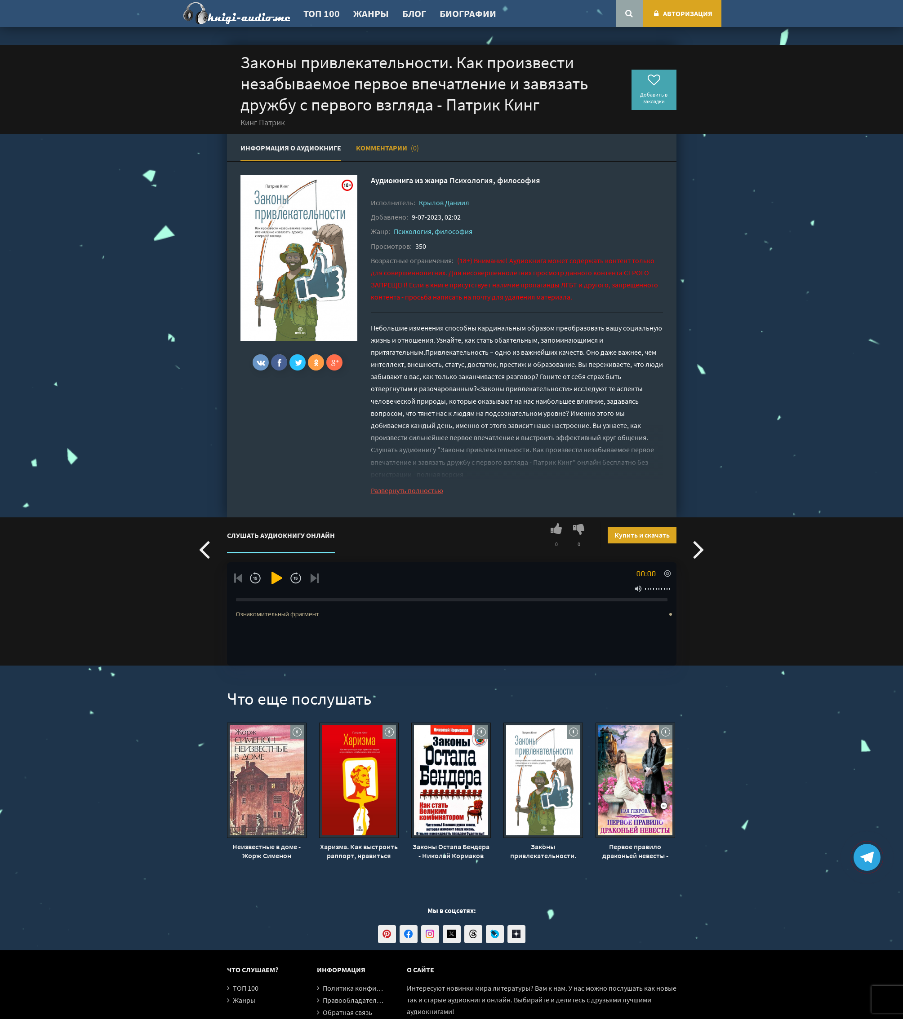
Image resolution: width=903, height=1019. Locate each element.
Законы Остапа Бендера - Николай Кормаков (451, 851)
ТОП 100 (321, 13)
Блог (414, 13)
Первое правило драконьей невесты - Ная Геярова (635, 851)
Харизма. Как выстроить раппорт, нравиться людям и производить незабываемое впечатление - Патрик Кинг (359, 851)
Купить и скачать (642, 534)
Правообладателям (354, 1000)
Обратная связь (347, 1012)
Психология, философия (494, 180)
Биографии (468, 13)
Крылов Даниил (444, 202)
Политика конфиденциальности (374, 988)
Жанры (371, 13)
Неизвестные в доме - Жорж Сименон (266, 851)
